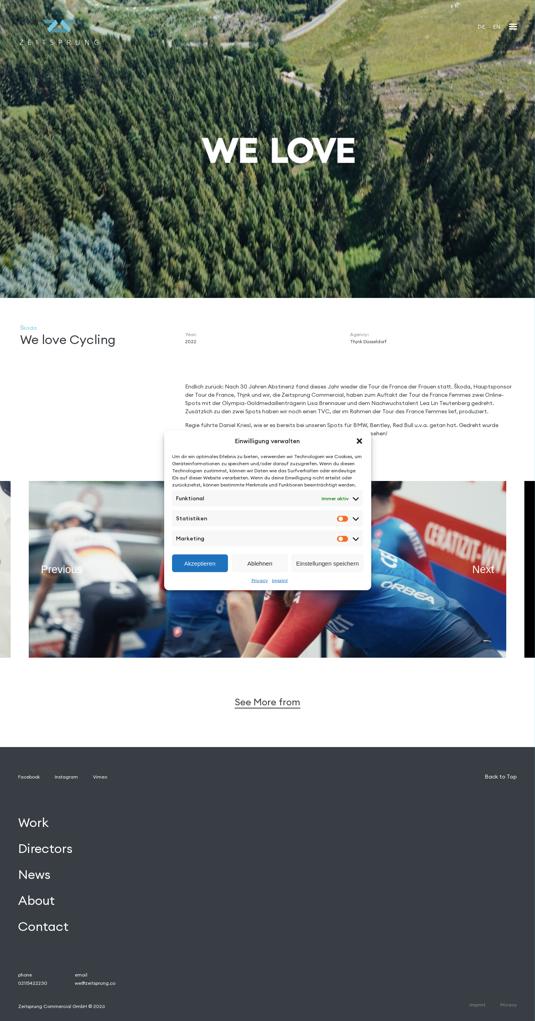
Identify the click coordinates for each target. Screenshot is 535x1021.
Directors (45, 848)
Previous (61, 569)
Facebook (29, 777)
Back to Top (501, 776)
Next (483, 569)
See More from (267, 702)
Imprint (280, 580)
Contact (43, 926)
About (36, 900)
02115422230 (32, 983)
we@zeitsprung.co (95, 983)
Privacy (260, 580)
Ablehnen (259, 563)
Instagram (66, 777)
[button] (359, 441)
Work (33, 822)
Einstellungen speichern (327, 563)
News (34, 874)
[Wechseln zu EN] (496, 26)
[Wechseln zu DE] (481, 26)
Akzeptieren (199, 563)
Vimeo (100, 777)
